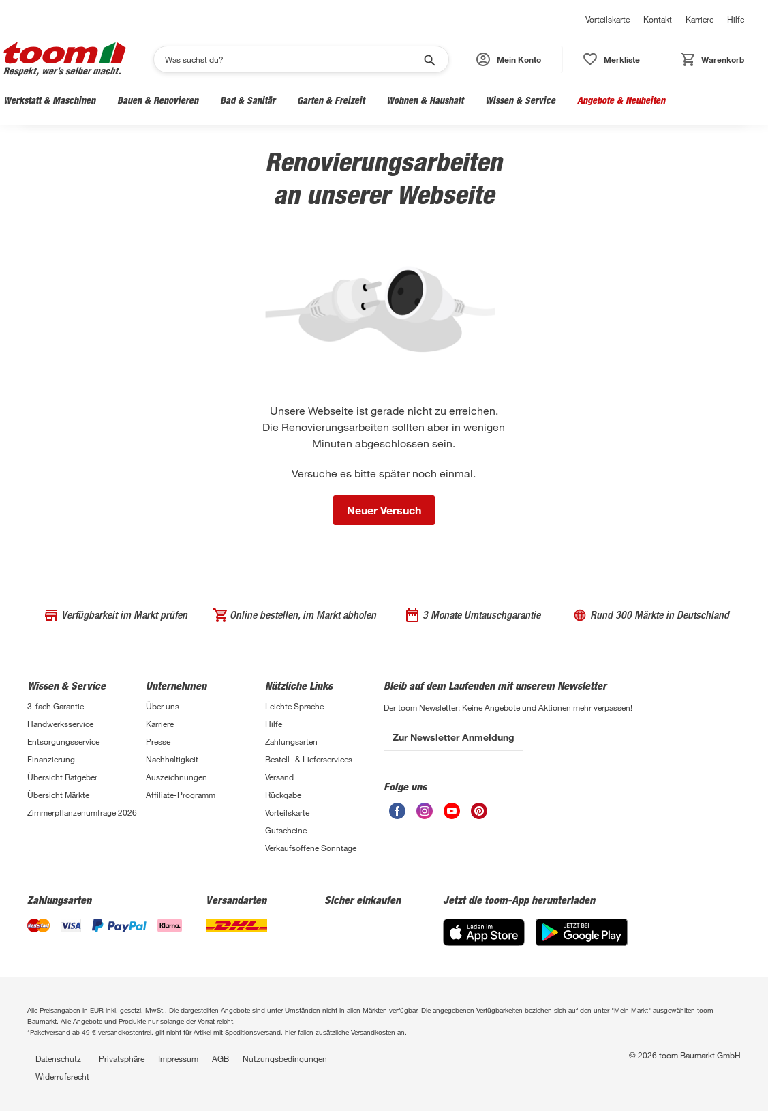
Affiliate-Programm (180, 794)
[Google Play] (582, 942)
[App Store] (484, 942)
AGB (220, 1058)
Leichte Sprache (294, 705)
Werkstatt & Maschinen (49, 100)
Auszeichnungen (176, 776)
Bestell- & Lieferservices (308, 759)
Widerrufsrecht (62, 1076)
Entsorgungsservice (63, 741)
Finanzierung (51, 759)
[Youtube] (452, 815)
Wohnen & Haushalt (424, 100)
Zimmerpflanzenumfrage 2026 (82, 812)
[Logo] (64, 59)
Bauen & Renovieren (157, 100)
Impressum (178, 1058)
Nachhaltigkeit (172, 759)
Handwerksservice (60, 723)
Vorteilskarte (607, 19)
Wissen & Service (520, 100)
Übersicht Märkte (58, 794)
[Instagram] (424, 815)
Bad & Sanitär (247, 100)
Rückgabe (283, 794)
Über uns (162, 705)
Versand (279, 776)
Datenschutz (58, 1058)
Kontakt (657, 19)
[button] (509, 59)
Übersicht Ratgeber (62, 776)
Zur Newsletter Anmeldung (453, 737)
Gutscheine (286, 830)
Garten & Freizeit (331, 100)
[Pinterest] (479, 815)
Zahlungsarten (291, 741)
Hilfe (735, 19)
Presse (158, 741)
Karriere (699, 19)
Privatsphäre (121, 1058)
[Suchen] (292, 59)
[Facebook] (397, 815)
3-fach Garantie (55, 705)
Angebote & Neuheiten (621, 100)
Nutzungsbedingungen (285, 1058)
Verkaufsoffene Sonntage (310, 847)
